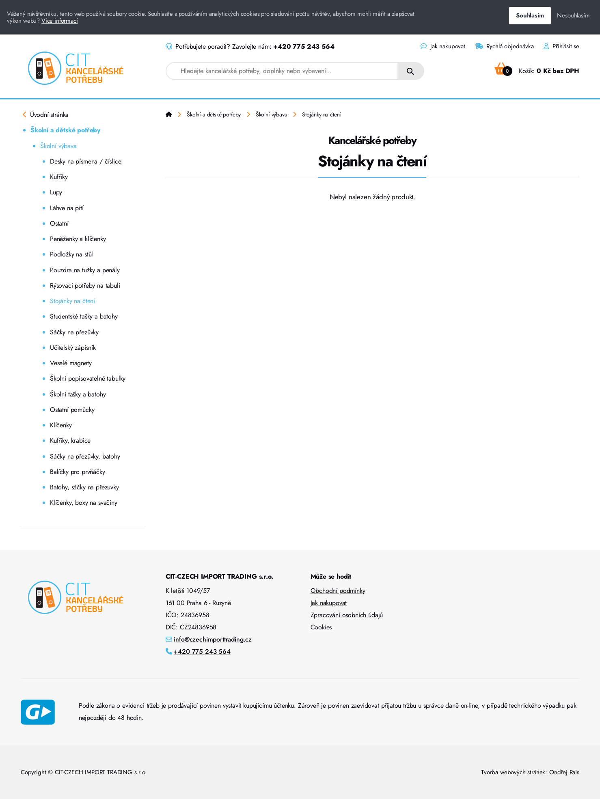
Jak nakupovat (443, 46)
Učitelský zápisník (73, 347)
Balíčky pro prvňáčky (77, 471)
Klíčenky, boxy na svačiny (83, 502)
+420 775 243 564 (303, 46)
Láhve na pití (67, 208)
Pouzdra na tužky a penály (85, 270)
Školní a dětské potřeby (65, 130)
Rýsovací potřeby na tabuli (85, 285)
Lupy (56, 192)
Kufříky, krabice (70, 440)
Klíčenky (61, 425)
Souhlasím (530, 15)
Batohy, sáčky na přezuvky (84, 487)
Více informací (59, 20)
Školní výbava (58, 146)
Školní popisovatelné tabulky (87, 378)
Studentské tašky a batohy (84, 316)
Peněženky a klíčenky (78, 238)
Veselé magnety (71, 363)
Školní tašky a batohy (78, 394)
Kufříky (59, 176)
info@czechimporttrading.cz (213, 639)
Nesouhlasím (573, 15)
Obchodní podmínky (338, 590)
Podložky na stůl (71, 254)
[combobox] (282, 71)
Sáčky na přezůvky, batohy (85, 456)
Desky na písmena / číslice (85, 161)
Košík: (536, 70)
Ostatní (59, 223)
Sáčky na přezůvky (74, 332)
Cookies (321, 627)
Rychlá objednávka (504, 46)
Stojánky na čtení (72, 301)
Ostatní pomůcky (72, 409)
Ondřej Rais (564, 772)
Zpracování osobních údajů (347, 615)
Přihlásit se (561, 46)
